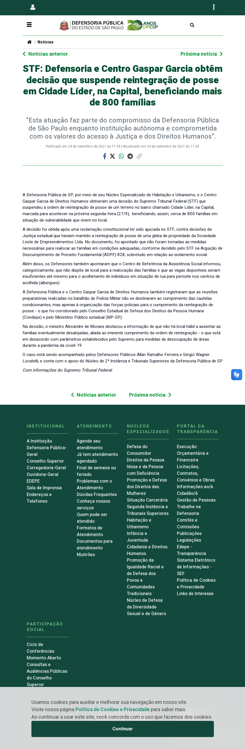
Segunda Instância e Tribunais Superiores (148, 510)
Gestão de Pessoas (196, 500)
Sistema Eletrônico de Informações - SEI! (196, 567)
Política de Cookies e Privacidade (112, 709)
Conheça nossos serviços (93, 504)
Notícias (45, 42)
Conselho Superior (45, 461)
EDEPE (33, 481)
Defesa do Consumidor (139, 450)
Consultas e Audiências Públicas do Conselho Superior (47, 674)
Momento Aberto (44, 658)
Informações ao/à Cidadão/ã (195, 490)
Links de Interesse (195, 593)
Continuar (122, 729)
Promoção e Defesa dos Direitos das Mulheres (147, 487)
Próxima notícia (198, 54)
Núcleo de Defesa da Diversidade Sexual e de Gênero (146, 607)
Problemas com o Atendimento (94, 484)
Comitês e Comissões (188, 523)
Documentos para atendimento (95, 544)
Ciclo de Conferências (40, 648)
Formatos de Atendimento (90, 531)
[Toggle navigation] (33, 7)
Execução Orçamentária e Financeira (193, 453)
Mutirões (86, 554)
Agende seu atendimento (90, 444)
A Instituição (39, 441)
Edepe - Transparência (191, 550)
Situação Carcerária (147, 500)
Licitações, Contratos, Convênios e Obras (196, 473)
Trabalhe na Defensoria (189, 510)
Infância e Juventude (137, 537)
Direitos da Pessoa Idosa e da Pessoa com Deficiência (145, 467)
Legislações (189, 540)
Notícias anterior (48, 54)
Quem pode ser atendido (92, 518)
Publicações (189, 533)
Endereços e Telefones (39, 498)
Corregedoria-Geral (46, 468)
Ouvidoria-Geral (42, 474)
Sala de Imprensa (44, 488)
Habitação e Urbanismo (139, 523)
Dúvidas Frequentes (97, 494)
